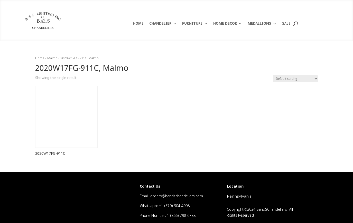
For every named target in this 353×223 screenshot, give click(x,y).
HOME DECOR (225, 24)
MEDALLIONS (259, 24)
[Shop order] (295, 78)
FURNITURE (192, 24)
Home (39, 58)
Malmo (52, 58)
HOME (138, 24)
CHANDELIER (160, 24)
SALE (286, 24)
